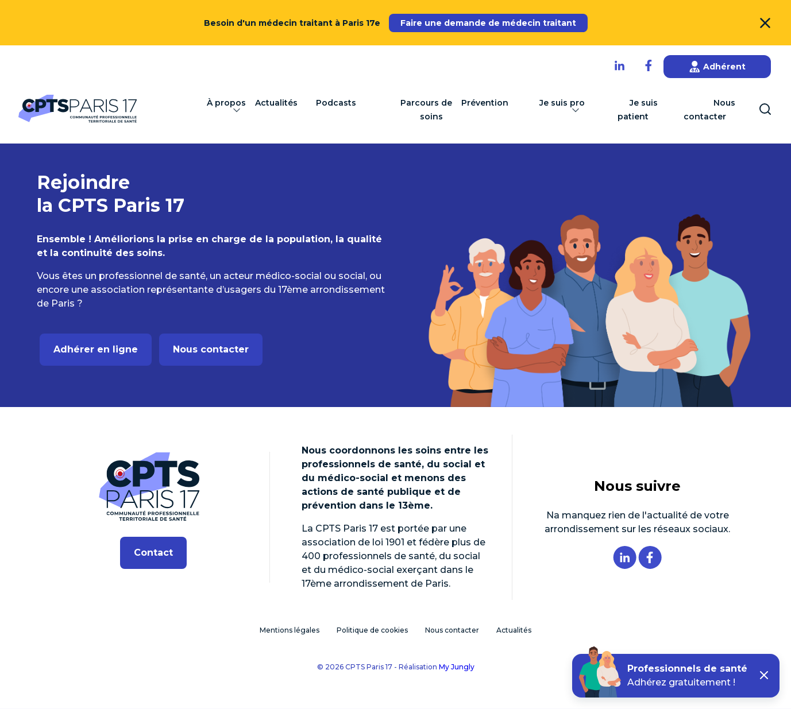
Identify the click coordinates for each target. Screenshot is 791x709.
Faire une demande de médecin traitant (488, 23)
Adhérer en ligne (95, 349)
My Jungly (456, 667)
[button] (764, 676)
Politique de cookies (372, 630)
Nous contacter (709, 110)
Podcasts (336, 103)
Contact (153, 553)
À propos (226, 107)
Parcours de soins (426, 110)
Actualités (276, 103)
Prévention (484, 103)
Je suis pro (562, 107)
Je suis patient (638, 110)
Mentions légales (289, 630)
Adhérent (717, 67)
